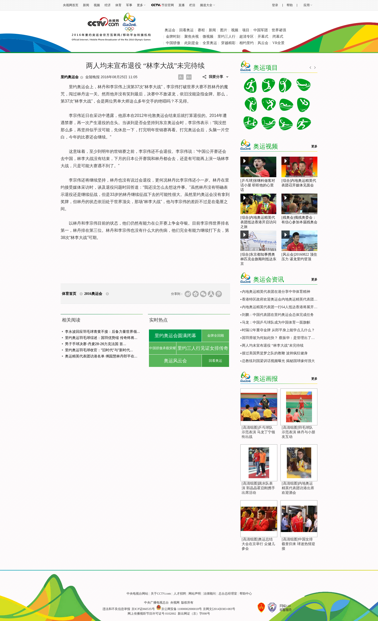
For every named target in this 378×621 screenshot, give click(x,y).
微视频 (208, 36)
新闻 (86, 5)
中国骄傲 (173, 43)
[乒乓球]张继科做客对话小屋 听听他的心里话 (257, 185)
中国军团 (260, 30)
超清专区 (246, 36)
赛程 (201, 30)
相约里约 (246, 43)
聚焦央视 (191, 36)
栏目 (192, 5)
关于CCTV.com (161, 593)
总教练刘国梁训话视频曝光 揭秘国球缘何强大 (278, 361)
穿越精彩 (228, 43)
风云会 (263, 43)
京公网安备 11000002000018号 (179, 609)
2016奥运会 (93, 294)
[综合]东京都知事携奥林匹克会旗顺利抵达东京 (258, 259)
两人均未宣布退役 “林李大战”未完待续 (273, 345)
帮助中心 (246, 593)
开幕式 (263, 36)
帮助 (290, 5)
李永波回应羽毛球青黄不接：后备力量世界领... (102, 331)
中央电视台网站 (137, 593)
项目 (245, 30)
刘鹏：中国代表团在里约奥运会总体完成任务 (278, 315)
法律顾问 (209, 593)
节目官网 (168, 5)
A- (181, 77)
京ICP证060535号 (143, 609)
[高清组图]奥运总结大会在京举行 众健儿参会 (258, 543)
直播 (181, 5)
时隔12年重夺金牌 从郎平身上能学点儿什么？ (278, 330)
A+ (189, 77)
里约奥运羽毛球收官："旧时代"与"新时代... (99, 350)
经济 (108, 5)
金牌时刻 (173, 36)
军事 (129, 5)
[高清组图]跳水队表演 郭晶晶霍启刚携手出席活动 (258, 488)
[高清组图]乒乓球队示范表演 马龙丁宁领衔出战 (258, 432)
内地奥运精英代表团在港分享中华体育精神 (276, 292)
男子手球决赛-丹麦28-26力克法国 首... (95, 344)
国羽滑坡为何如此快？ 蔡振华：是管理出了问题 (280, 338)
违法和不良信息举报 (116, 609)
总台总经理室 (228, 593)
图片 (223, 30)
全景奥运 (210, 43)
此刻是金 (191, 43)
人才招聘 (180, 593)
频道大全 (206, 5)
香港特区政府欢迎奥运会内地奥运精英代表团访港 (281, 299)
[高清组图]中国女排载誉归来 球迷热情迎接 (298, 543)
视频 (97, 5)
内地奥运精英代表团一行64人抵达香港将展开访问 (281, 307)
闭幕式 (277, 36)
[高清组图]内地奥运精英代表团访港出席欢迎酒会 (298, 488)
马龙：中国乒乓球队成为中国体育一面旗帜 (276, 322)
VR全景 (278, 43)
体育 (118, 5)
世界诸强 (279, 30)
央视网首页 (70, 5)
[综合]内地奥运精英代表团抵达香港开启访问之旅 (258, 222)
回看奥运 (186, 30)
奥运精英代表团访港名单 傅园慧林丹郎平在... (101, 356)
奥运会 (170, 30)
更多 (140, 5)
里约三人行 (226, 36)
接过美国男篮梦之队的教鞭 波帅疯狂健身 (275, 353)
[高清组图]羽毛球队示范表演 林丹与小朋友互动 (298, 432)
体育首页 (69, 294)
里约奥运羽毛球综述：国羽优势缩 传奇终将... (101, 338)
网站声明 (194, 593)
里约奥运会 (70, 77)
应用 (307, 5)
